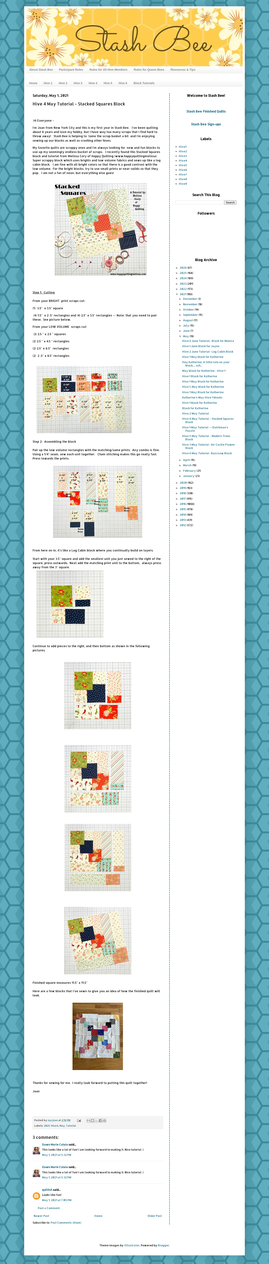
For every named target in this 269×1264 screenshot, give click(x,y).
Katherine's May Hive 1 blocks (202, 397)
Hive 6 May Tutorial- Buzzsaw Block (207, 453)
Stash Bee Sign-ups (206, 124)
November (190, 304)
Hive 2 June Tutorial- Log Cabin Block (207, 351)
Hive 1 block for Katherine (199, 402)
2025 (183, 273)
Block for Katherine (195, 408)
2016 (183, 504)
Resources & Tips (183, 69)
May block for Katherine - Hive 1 (203, 370)
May (62, 1125)
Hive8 (183, 179)
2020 (183, 482)
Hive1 (182, 146)
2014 (183, 514)
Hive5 (183, 165)
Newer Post (41, 1216)
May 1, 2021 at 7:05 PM (56, 1200)
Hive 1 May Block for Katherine (203, 381)
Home (33, 83)
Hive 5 (108, 83)
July (186, 325)
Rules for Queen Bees (149, 69)
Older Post (155, 1216)
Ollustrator (132, 1245)
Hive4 (54, 1125)
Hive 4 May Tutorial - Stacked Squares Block (208, 420)
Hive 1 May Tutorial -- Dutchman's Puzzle (205, 429)
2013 (183, 520)
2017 (183, 498)
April (187, 460)
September (190, 314)
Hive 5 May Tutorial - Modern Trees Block (206, 437)
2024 (183, 278)
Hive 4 (93, 83)
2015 (183, 509)
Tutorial (71, 1125)
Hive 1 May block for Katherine (202, 356)
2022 (183, 289)
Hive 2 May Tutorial (195, 413)
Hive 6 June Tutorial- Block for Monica (208, 341)
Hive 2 (63, 83)
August (188, 320)
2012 (183, 525)
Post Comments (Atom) (66, 1222)
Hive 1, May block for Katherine (203, 386)
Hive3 (183, 156)
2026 (183, 267)
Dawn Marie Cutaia (55, 1144)
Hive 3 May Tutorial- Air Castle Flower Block (208, 446)
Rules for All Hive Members (108, 69)
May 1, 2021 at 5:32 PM (56, 1154)
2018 (183, 493)
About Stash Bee (41, 69)
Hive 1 (48, 83)
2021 (47, 1125)
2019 (183, 488)
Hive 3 (78, 83)
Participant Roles (71, 69)
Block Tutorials (143, 83)
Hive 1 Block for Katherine (199, 376)
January (189, 476)
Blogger (163, 1245)
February (189, 470)
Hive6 (183, 169)
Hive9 (183, 183)
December (190, 298)
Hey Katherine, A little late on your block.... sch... (206, 363)
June (186, 330)
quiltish (47, 1189)
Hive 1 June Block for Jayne (200, 346)
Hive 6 (123, 83)
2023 (183, 283)
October (189, 309)
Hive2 (183, 151)
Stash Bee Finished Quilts (206, 111)
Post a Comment (49, 1208)
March (187, 465)
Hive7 (183, 174)
